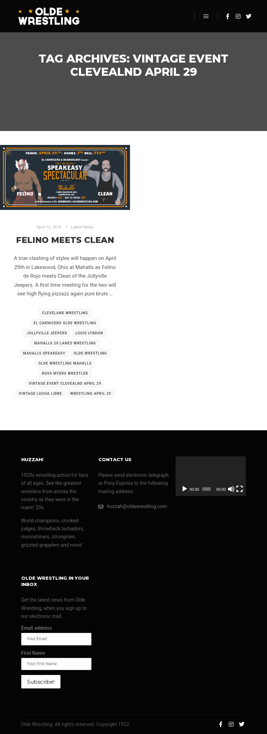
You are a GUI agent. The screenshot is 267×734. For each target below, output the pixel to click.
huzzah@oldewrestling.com (132, 507)
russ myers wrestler (65, 373)
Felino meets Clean (65, 240)
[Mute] (231, 489)
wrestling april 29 (90, 393)
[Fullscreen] (239, 489)
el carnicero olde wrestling (65, 323)
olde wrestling (90, 353)
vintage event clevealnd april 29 (65, 383)
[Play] (184, 489)
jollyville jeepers (47, 333)
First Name (33, 653)
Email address (36, 628)
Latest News (82, 227)
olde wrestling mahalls (64, 363)
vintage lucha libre (40, 393)
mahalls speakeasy (44, 353)
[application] (211, 476)
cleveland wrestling (65, 313)
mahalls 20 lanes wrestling (65, 343)
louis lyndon (89, 333)
